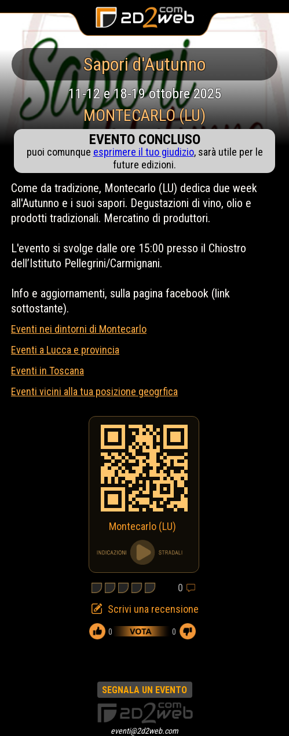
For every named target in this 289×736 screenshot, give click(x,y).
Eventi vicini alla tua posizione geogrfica (94, 391)
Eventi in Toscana (47, 371)
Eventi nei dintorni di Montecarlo (79, 329)
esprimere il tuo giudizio (143, 152)
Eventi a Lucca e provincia (65, 350)
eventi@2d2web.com (144, 730)
